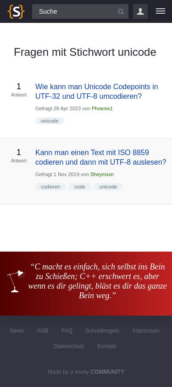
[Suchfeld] (80, 11)
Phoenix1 (102, 108)
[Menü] (160, 11)
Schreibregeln (102, 331)
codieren (50, 186)
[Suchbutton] (121, 11)
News (17, 331)
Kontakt (106, 346)
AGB (42, 331)
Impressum (146, 331)
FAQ (66, 331)
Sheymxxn (102, 174)
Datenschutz (69, 346)
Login (140, 11)
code (79, 186)
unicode (50, 121)
